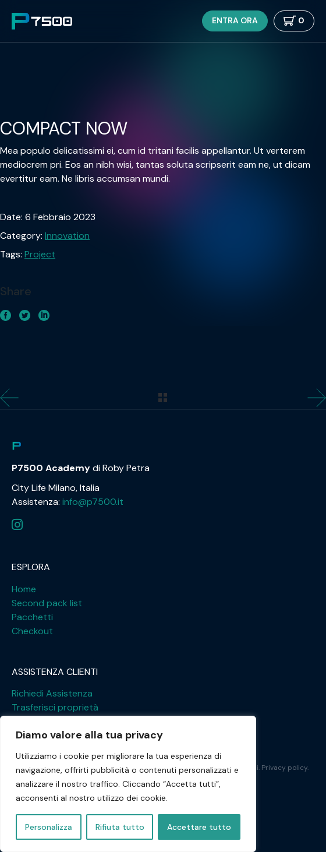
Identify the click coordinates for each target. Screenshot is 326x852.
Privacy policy (284, 767)
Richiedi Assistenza (52, 693)
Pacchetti (32, 617)
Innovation (67, 235)
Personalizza (48, 827)
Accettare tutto (199, 827)
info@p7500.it (92, 502)
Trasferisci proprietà (55, 707)
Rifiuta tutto (119, 827)
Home (24, 589)
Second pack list (47, 603)
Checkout (32, 631)
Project (39, 254)
